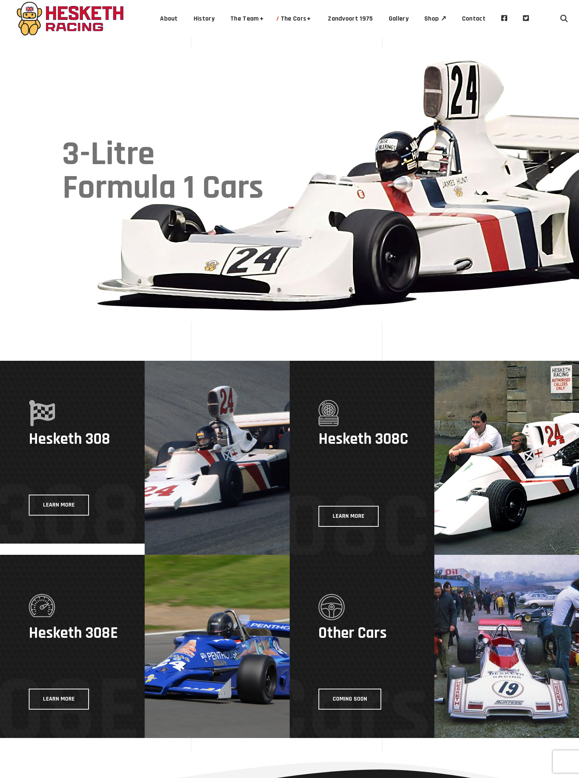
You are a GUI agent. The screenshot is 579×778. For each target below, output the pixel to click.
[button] (564, 18)
